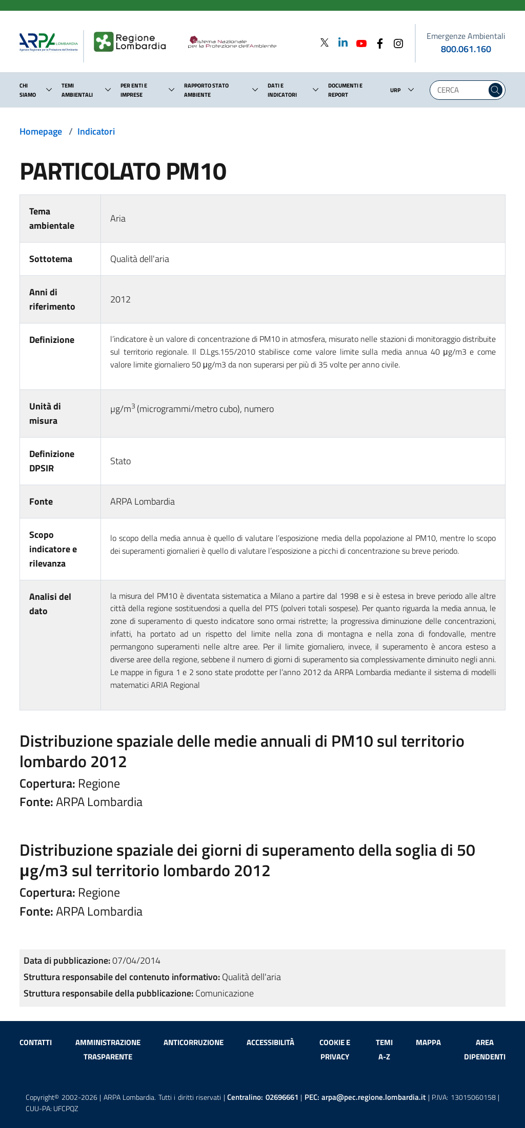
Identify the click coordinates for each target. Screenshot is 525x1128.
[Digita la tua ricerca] (461, 90)
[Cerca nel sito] (495, 90)
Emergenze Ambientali (466, 36)
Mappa (428, 1042)
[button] (49, 89)
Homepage (40, 131)
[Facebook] (377, 42)
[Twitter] (324, 42)
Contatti (35, 1042)
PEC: (365, 1097)
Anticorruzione (194, 1042)
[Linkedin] (340, 42)
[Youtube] (358, 42)
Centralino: (262, 1097)
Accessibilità (270, 1042)
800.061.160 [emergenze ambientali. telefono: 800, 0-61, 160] (466, 49)
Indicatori (96, 131)
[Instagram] (395, 42)
